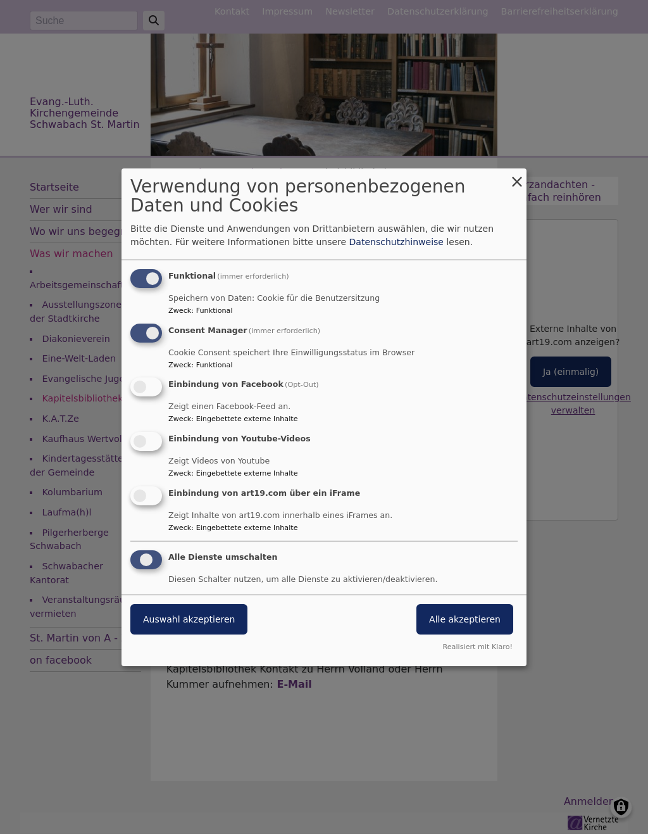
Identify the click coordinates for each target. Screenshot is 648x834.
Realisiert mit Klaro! (477, 647)
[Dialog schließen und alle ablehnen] (517, 176)
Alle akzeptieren (465, 619)
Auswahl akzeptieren (189, 619)
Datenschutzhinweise (396, 242)
